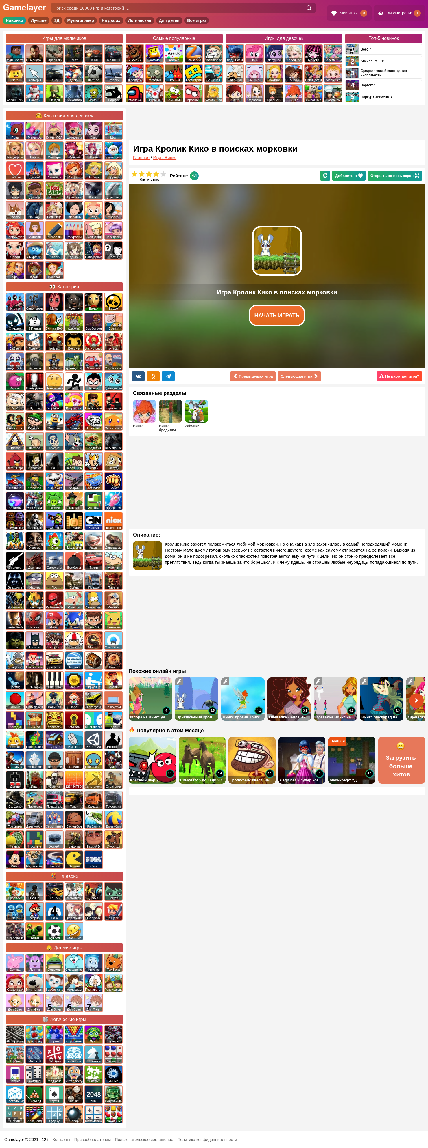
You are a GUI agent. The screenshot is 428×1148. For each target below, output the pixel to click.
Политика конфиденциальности (207, 1139)
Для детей (169, 20)
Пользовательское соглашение (144, 1139)
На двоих (111, 20)
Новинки (14, 20)
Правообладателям (92, 1139)
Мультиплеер (80, 20)
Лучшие (39, 20)
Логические (139, 20)
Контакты (61, 1139)
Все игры (196, 20)
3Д (57, 20)
